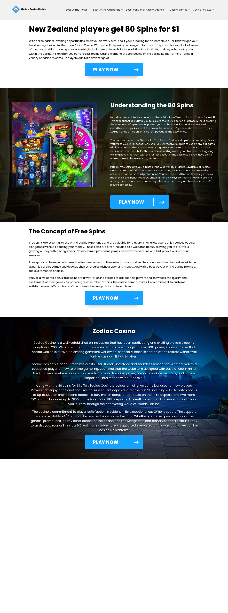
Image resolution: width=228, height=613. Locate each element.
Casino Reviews (202, 9)
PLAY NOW (113, 71)
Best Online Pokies (76, 9)
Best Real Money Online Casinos (145, 9)
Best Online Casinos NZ (106, 9)
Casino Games (178, 9)
